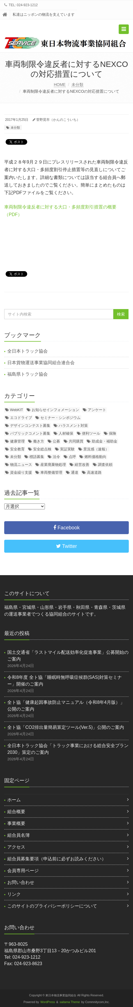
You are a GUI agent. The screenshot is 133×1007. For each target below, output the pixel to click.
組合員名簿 (18, 835)
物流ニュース (21, 464)
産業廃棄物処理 (53, 464)
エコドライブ (21, 418)
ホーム (14, 799)
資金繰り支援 (21, 472)
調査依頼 (105, 464)
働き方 (38, 441)
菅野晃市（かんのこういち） (58, 120)
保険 (112, 433)
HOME (60, 84)
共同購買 (76, 441)
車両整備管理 (51, 472)
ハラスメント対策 (73, 425)
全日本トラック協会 (27, 351)
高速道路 (94, 472)
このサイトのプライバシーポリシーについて (52, 906)
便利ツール (91, 433)
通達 (74, 472)
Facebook (66, 527)
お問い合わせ (20, 882)
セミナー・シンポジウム (60, 418)
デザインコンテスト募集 (30, 425)
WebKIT (16, 410)
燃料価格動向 (95, 457)
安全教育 (17, 449)
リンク (14, 894)
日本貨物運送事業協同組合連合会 (41, 362)
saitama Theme (70, 1002)
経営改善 (82, 464)
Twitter (66, 546)
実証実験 (67, 449)
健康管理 (17, 441)
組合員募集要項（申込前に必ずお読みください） (56, 858)
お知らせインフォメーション (55, 410)
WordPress (47, 1002)
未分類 (77, 84)
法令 (56, 457)
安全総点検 (42, 449)
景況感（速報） (96, 449)
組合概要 (16, 811)
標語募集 (36, 457)
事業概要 (16, 823)
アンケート (97, 410)
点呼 (72, 457)
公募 (56, 441)
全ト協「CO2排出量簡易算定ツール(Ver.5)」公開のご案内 (65, 727)
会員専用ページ (23, 870)
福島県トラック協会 (27, 374)
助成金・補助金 (104, 441)
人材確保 (66, 433)
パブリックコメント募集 (30, 433)
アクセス (16, 847)
